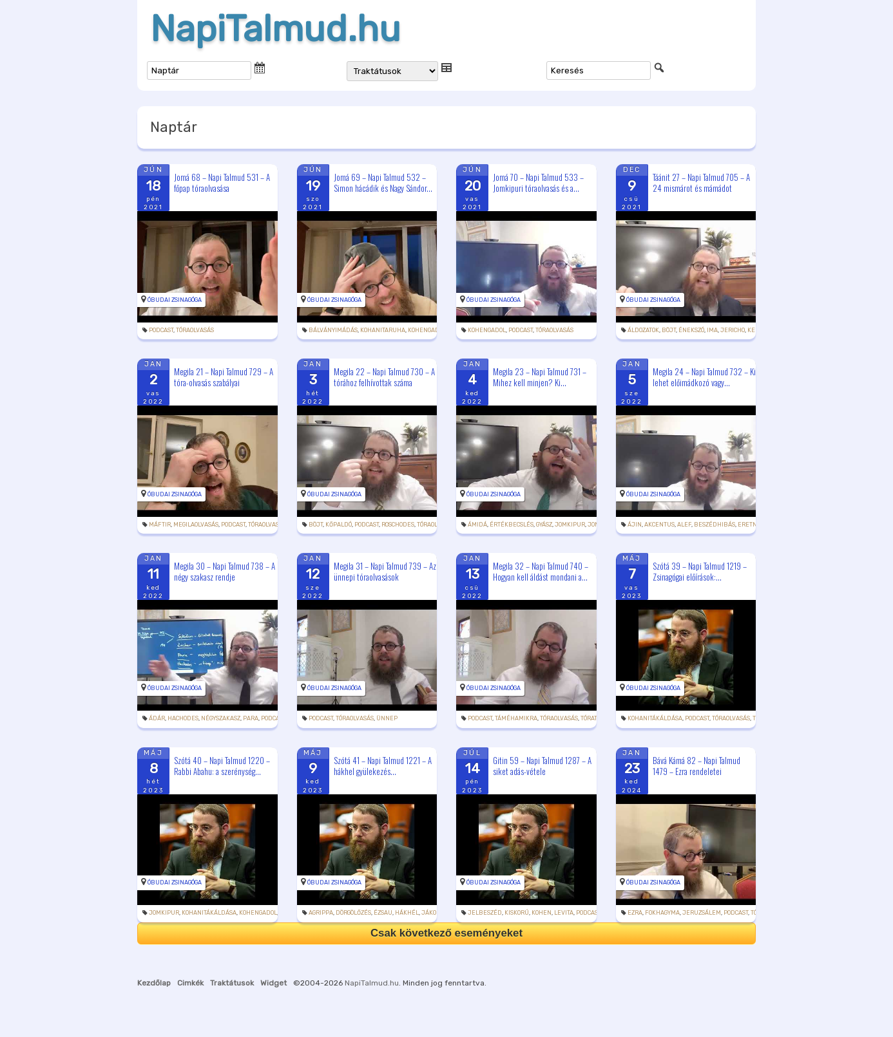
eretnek (751, 524)
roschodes (397, 524)
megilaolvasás (195, 524)
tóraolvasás (195, 330)
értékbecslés (511, 524)
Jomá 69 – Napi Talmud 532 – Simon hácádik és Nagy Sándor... (383, 182)
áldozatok (643, 330)
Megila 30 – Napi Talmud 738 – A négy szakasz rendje (224, 571)
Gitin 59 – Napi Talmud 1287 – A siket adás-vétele (542, 766)
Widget (273, 982)
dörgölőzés (353, 913)
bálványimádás (333, 330)
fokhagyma (662, 913)
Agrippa (321, 913)
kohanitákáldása (655, 718)
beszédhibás (714, 524)
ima (712, 330)
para (250, 718)
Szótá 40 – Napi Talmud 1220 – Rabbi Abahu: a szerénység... (222, 766)
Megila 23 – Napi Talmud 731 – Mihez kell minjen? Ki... (539, 377)
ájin (635, 524)
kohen (542, 913)
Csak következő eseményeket (446, 933)
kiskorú (516, 913)
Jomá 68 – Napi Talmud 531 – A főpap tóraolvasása (222, 182)
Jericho (732, 330)
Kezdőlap (154, 982)
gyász (544, 524)
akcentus (659, 524)
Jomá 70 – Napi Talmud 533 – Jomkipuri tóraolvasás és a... (538, 182)
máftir (160, 524)
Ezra (635, 913)
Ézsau (383, 913)
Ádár (157, 718)
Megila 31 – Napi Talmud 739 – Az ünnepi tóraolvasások (385, 571)
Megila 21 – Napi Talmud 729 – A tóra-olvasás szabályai (223, 377)
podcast (161, 330)
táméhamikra (516, 718)
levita (563, 913)
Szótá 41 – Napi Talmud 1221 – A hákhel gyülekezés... (383, 766)
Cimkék (190, 982)
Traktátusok (232, 982)
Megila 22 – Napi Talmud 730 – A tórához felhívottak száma (384, 377)
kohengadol (427, 330)
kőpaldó (338, 524)
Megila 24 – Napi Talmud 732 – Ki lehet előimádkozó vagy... (704, 377)
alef (684, 524)
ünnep (387, 718)
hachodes (183, 718)
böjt (669, 330)
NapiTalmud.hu (275, 29)
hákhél (407, 913)
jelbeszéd (485, 913)
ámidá (477, 524)
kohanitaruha (382, 330)
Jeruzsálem (701, 913)
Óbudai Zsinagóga (175, 300)
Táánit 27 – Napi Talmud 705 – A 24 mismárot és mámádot (701, 182)
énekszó (691, 330)
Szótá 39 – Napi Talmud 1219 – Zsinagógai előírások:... (700, 571)
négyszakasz (220, 718)
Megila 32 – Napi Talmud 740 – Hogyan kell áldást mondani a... (540, 571)
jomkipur (570, 524)
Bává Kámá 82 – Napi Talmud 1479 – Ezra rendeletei (696, 766)
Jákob (431, 913)
